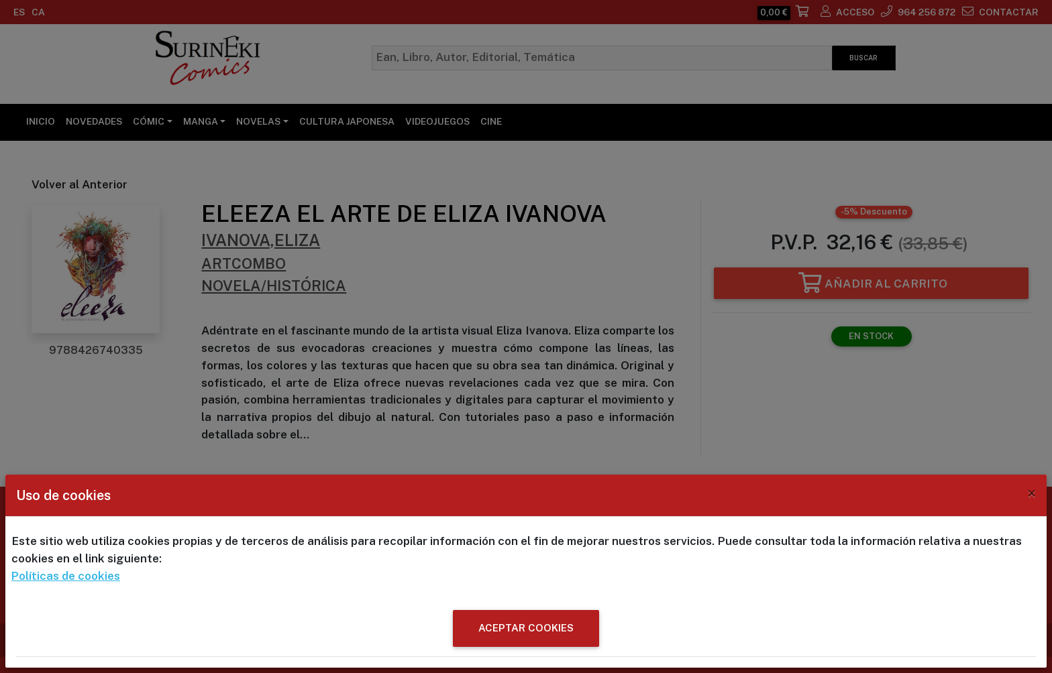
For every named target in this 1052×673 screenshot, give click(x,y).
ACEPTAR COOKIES (526, 627)
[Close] (1031, 493)
